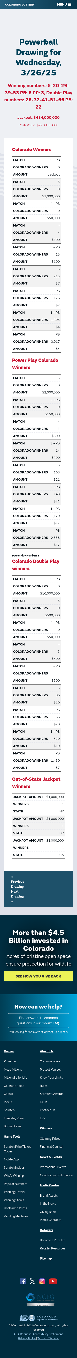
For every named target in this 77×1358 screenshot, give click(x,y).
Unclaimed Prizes (15, 1208)
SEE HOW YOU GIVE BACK (38, 976)
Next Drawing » (17, 896)
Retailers (46, 1230)
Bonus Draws (12, 1126)
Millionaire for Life (15, 1078)
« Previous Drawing (17, 882)
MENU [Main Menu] (64, 4)
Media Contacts (50, 1220)
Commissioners (50, 1061)
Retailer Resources (52, 1248)
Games (9, 1051)
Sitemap (46, 1259)
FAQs (43, 1102)
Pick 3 (8, 1102)
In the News (48, 1204)
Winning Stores (14, 1200)
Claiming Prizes (50, 1139)
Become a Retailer (52, 1240)
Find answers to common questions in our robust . (38, 1020)
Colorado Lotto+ (15, 1086)
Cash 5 (8, 1094)
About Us (46, 1051)
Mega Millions (13, 1070)
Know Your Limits (51, 1078)
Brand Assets (49, 1196)
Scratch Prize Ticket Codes (17, 1149)
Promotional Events (53, 1167)
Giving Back (48, 1212)
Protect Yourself (51, 1070)
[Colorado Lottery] (20, 4)
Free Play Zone (14, 1118)
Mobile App (11, 1159)
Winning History (14, 1192)
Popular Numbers (15, 1184)
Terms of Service (48, 1338)
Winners (46, 1128)
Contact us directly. (55, 1032)
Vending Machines (16, 1216)
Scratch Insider (14, 1168)
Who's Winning (14, 1176)
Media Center (49, 1185)
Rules (44, 1086)
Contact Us (47, 1110)
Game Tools (12, 1137)
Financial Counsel (51, 1147)
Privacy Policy (27, 1338)
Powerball (10, 1061)
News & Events (51, 1157)
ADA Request (22, 1334)
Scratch (9, 1110)
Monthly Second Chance (56, 1175)
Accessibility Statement (48, 1334)
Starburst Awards (51, 1094)
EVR (43, 1118)
